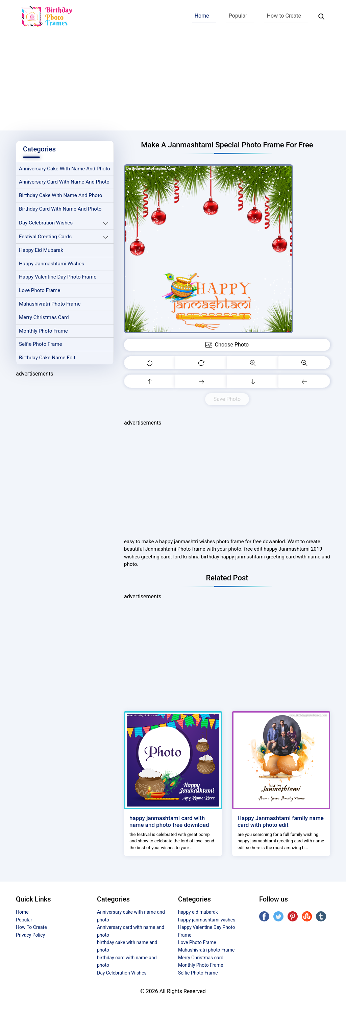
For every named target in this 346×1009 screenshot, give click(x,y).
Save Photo (227, 399)
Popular (238, 16)
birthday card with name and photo (60, 209)
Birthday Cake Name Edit (47, 358)
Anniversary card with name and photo (64, 182)
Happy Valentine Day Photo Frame (57, 277)
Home (202, 16)
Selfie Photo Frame (40, 344)
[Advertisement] (173, 83)
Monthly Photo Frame (43, 331)
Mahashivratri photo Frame (50, 304)
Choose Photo (227, 344)
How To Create (31, 927)
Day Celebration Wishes (46, 223)
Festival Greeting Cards (45, 237)
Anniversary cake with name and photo (64, 169)
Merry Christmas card (44, 317)
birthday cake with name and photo (60, 195)
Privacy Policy (30, 935)
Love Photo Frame (39, 290)
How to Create (284, 16)
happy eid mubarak (41, 250)
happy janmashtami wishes (51, 264)
